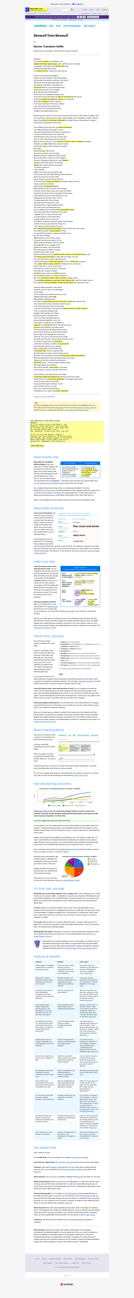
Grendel (75, 51)
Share (58, 26)
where (65, 118)
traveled (43, 306)
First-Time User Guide (65, 1166)
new (57, 308)
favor (45, 224)
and (58, 51)
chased (56, 200)
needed (51, 92)
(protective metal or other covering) (69, 141)
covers (55, 273)
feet (44, 240)
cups (60, 348)
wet (53, 360)
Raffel (59, 46)
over (52, 115)
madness (47, 344)
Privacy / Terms (93, 1262)
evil (65, 71)
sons (55, 320)
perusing (78, 586)
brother (42, 315)
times (43, 346)
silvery (46, 162)
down (49, 106)
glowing (58, 346)
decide (57, 247)
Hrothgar (50, 51)
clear (55, 386)
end (53, 323)
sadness (46, 61)
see (45, 337)
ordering (45, 153)
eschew (91, 585)
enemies (49, 198)
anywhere (55, 80)
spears (66, 144)
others (58, 155)
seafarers (45, 130)
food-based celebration (56, 379)
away (68, 304)
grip (58, 250)
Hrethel (84, 280)
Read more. (89, 977)
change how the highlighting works (52, 487)
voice (39, 388)
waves (61, 306)
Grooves (37, 327)
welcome (37, 123)
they (38, 99)
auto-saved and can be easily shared (76, 410)
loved (43, 97)
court (64, 294)
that (53, 66)
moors (44, 266)
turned (61, 304)
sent (42, 325)
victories (49, 370)
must (53, 247)
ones (44, 94)
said (47, 188)
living (41, 61)
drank (50, 391)
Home (85, 10)
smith (45, 165)
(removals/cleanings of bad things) (49, 228)
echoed (43, 177)
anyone (49, 80)
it (51, 66)
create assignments (87, 1115)
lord (38, 132)
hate (82, 577)
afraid (53, 240)
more (48, 365)
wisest (54, 188)
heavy (64, 330)
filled (49, 83)
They (97, 115)
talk (56, 370)
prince (50, 123)
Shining (36, 165)
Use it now (68, 1207)
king (37, 68)
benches (72, 358)
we (67, 339)
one (75, 118)
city (52, 313)
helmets (88, 141)
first (59, 320)
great (45, 132)
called (65, 212)
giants (43, 200)
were (75, 97)
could (44, 66)
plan (42, 252)
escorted (40, 118)
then (60, 214)
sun (48, 184)
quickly (39, 85)
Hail (36, 170)
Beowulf (40, 35)
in (45, 51)
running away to (48, 186)
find (59, 101)
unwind (79, 282)
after (58, 351)
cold (55, 250)
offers (62, 51)
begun (45, 297)
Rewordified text (40, 26)
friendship (59, 290)
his (36, 75)
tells (94, 118)
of (50, 61)
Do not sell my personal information (67, 1271)
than (44, 80)
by (35, 42)
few (51, 153)
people (45, 68)
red (40, 360)
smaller (65, 337)
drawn (46, 348)
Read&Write (79, 4)
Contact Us (75, 1267)
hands (62, 242)
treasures (54, 325)
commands (64, 132)
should (52, 224)
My (36, 132)
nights (54, 83)
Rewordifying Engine (47, 499)
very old (47, 325)
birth (62, 134)
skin (55, 268)
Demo (92, 10)
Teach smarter (85, 13)
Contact (71, 1223)
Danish (51, 111)
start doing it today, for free (46, 631)
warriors (47, 221)
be (41, 250)
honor (65, 367)
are (35, 118)
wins (64, 273)
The (66, 379)
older (38, 315)
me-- (64, 224)
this (62, 80)
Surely (45, 341)
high (50, 165)
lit (53, 184)
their (54, 106)
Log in (106, 13)
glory (59, 174)
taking (43, 365)
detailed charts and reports (68, 853)
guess (59, 339)
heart (41, 332)
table (40, 367)
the (44, 78)
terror (40, 341)
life (42, 186)
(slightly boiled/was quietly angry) (45, 64)
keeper (70, 379)
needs (49, 233)
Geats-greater (62, 78)
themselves (68, 193)
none (69, 233)
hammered (63, 275)
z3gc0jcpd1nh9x (67, 433)
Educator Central (42, 815)
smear (39, 268)
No (43, 271)
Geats (52, 97)
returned (40, 304)
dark (61, 351)
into (57, 158)
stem (38, 353)
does (44, 275)
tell (37, 134)
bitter (60, 64)
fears (65, 233)
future (65, 370)
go (50, 87)
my (41, 172)
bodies (69, 257)
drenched (54, 358)
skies (42, 184)
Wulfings (48, 327)
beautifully (88, 472)
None (56, 92)
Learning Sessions (47, 519)
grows (60, 330)
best (47, 104)
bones (59, 266)
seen (51, 193)
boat (54, 85)
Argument (37, 325)
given (44, 250)
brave (72, 377)
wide (56, 311)
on (71, 51)
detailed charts (53, 610)
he (46, 87)
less (43, 238)
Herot (60, 118)
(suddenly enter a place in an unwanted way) (69, 254)
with (57, 83)
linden (50, 242)
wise (40, 94)
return (75, 278)
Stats (51, 26)
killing (51, 207)
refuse (60, 224)
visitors (77, 377)
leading (50, 155)
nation (40, 323)
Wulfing (47, 299)
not (56, 224)
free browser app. (92, 1084)
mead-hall (57, 355)
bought (46, 323)
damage (50, 334)
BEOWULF (37, 59)
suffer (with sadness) (56, 261)
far (58, 219)
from (51, 35)
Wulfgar (70, 118)
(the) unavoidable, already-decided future (59, 282)
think (39, 238)
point (52, 108)
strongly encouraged (47, 99)
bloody (78, 264)
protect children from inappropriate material (82, 952)
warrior (53, 299)
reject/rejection (55, 231)
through (60, 325)
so (55, 219)
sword (58, 238)
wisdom (77, 64)
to (65, 51)
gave (51, 374)
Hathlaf (40, 299)
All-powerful (58, 341)
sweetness (53, 384)
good (79, 97)
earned (43, 212)
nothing (44, 261)
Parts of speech (89, 26)
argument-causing (91, 474)
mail (58, 162)
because (40, 292)
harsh (54, 68)
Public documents (44, 13)
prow (59, 108)
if (49, 238)
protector (43, 217)
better (52, 315)
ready (93, 120)
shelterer (39, 221)
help (43, 92)
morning (48, 355)
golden (47, 313)
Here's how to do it (81, 779)
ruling (49, 311)
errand (51, 210)
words (61, 130)
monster (46, 231)
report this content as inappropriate (44, 396)
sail (40, 90)
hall (55, 51)
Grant (53, 214)
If (72, 257)
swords (65, 353)
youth (40, 174)
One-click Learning (61, 1267)
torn (43, 268)
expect (47, 271)
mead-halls (41, 181)
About (44, 1262)
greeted (60, 165)
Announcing (38, 87)
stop (39, 344)
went (45, 127)
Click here (50, 1216)
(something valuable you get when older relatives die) (56, 280)
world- (66, 80)
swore (61, 327)
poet (61, 384)
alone (40, 226)
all (36, 106)
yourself (52, 337)
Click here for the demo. (80, 1161)
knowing (64, 188)
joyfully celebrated (61, 391)
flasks (57, 381)
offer (81, 115)
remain (57, 153)
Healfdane (55, 61)
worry (39, 273)
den (39, 271)
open (65, 137)
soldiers (89, 118)
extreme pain (59, 66)
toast (40, 370)
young (45, 123)
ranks (39, 339)
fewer (68, 362)
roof (54, 158)
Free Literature (80, 1262)
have (41, 139)
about (43, 273)
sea (50, 90)
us (44, 179)
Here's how (38, 666)
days (60, 172)
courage (40, 348)
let (52, 238)
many (39, 346)
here (54, 144)
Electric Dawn (90, 1218)
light (42, 358)
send (54, 275)
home (44, 75)
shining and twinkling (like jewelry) (73, 355)
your (55, 134)
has (39, 177)
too (53, 348)
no (74, 64)
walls (64, 268)
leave (38, 144)
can (77, 257)
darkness (59, 195)
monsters (60, 205)
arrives (42, 51)
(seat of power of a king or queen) (75, 308)
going (57, 94)
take (67, 51)
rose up (42, 151)
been (48, 174)
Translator (49, 46)
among (42, 320)
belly (58, 257)
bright (47, 384)
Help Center (68, 1262)
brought (40, 179)
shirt (61, 162)
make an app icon (90, 1066)
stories (48, 179)
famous (58, 87)
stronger (40, 80)
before (48, 254)
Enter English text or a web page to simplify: (45, 420)
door (53, 127)
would (48, 108)
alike (49, 68)
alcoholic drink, (41, 351)
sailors (57, 177)
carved (52, 381)
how (40, 83)
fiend (63, 360)
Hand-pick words (93, 17)
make (39, 148)
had (51, 184)
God (49, 247)
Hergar (56, 313)
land (66, 115)
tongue (54, 330)
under (40, 158)
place (58, 217)
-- (69, 80)
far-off (40, 75)
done (59, 334)
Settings (105, 10)
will (38, 235)
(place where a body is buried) (49, 264)
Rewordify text (37, 449)
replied (42, 287)
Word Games (47, 1267)
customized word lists (85, 685)
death (41, 210)
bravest (39, 104)
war (66, 195)
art (53, 165)
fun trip (60, 99)
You (42, 337)
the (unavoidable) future (65, 210)
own (60, 160)
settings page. (59, 407)
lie (41, 146)
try (49, 332)
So (67, 99)
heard (82, 228)
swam (57, 203)
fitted (58, 85)
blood (54, 198)
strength (39, 66)
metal (51, 162)
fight (45, 144)
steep (50, 158)
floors (47, 360)
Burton (38, 46)
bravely (50, 139)
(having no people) (53, 181)
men (49, 101)
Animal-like (37, 362)
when (39, 92)
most (58, 188)
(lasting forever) (42, 71)
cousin (44, 172)
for (48, 146)
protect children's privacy (43, 940)
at (58, 294)
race (42, 203)
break (48, 66)
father (51, 294)
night (49, 205)
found (56, 294)
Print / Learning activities (72, 26)
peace (47, 330)
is (89, 120)
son (61, 61)
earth (52, 203)
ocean (43, 207)
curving (56, 306)
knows (75, 120)
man (45, 311)
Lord (51, 341)
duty (53, 191)
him (52, 137)
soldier (54, 130)
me (69, 132)
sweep (55, 353)
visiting (52, 388)
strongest (49, 78)
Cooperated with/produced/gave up (46, 377)
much (62, 94)
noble (59, 134)
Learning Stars (69, 615)
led (42, 106)
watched (41, 195)
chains (51, 200)
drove (60, 198)
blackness (41, 205)
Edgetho (60, 323)
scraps (47, 268)
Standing (44, 160)
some (41, 242)
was (46, 92)
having (42, 137)
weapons (44, 155)
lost (71, 339)
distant (46, 111)
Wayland (41, 282)
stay (54, 351)
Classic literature (31, 13)
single (37, 219)
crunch (49, 266)
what (59, 332)
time (53, 259)
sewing (47, 273)
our (49, 177)
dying (50, 318)
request (42, 219)
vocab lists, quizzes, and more (86, 407)
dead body (74, 261)
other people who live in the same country (57, 301)
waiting (39, 130)
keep (39, 330)
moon (77, 181)
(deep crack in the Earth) (45, 257)
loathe (83, 585)
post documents (85, 1113)
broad (45, 242)
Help (98, 10)
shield (54, 242)
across (43, 90)
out (61, 85)
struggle (52, 245)
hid (60, 240)
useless (65, 181)
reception (42, 294)
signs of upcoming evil (65, 97)
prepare (83, 261)
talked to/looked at (65, 127)
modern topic (86, 476)
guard (54, 118)
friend (70, 221)
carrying (41, 381)
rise (48, 195)
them (45, 106)
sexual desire (64, 344)
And (42, 259)
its (37, 264)
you (40, 134)
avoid (89, 577)
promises (55, 146)
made (55, 318)
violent (51, 71)
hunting (54, 205)
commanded (46, 85)
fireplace (65, 160)
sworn (49, 351)
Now (63, 174)
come (47, 137)
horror (61, 83)
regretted (49, 94)
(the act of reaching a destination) (54, 120)
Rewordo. (80, 1180)
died (43, 318)
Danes (75, 115)
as (45, 141)
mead (80, 379)
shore (56, 111)
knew (38, 108)
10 (84, 17)
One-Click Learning (71, 1197)
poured (39, 384)
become (48, 339)
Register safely (97, 13)
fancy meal (54, 367)
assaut (44, 362)
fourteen (61, 104)
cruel (59, 71)
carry (71, 264)
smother (54, 344)
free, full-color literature (67, 1173)
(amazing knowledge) (86, 479)
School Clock (87, 1199)
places (55, 374)
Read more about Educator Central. (67, 884)
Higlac (55, 75)
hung (66, 66)
